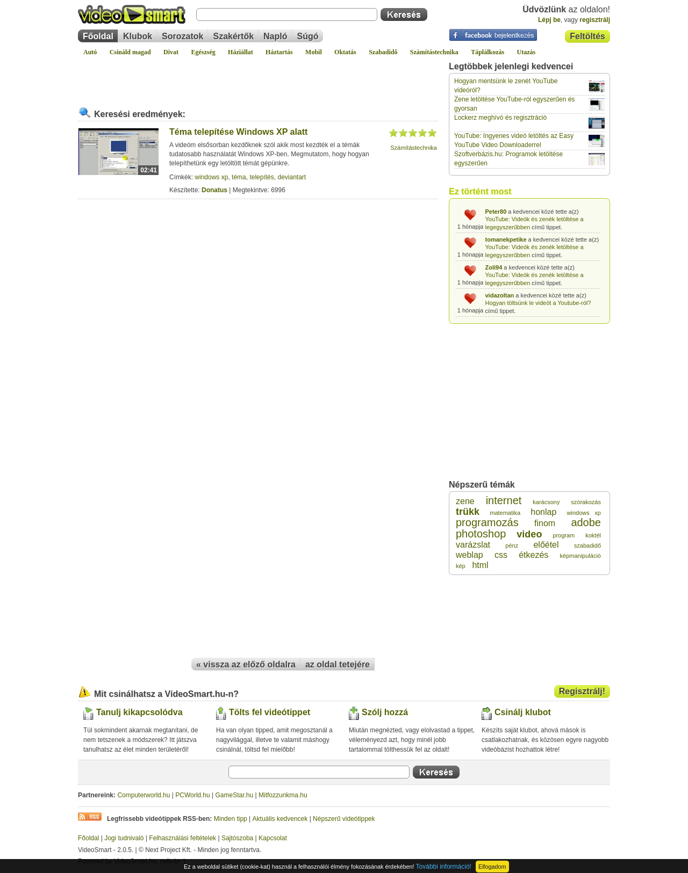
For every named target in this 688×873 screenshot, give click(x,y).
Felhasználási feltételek (182, 838)
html (480, 565)
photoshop (481, 534)
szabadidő (587, 545)
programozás (487, 522)
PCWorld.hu (192, 795)
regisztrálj (594, 20)
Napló (275, 36)
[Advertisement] (258, 77)
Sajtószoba (237, 838)
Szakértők (233, 36)
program (564, 535)
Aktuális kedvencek (280, 819)
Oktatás (345, 52)
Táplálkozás (487, 52)
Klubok (137, 36)
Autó (90, 52)
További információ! (443, 866)
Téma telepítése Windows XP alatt (238, 131)
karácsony (546, 502)
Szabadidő (383, 52)
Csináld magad (130, 52)
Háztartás (279, 52)
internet (504, 500)
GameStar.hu (235, 795)
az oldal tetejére (337, 664)
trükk (467, 511)
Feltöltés (587, 36)
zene (465, 501)
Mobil (313, 52)
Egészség (203, 52)
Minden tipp (230, 819)
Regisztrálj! (582, 691)
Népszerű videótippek (344, 819)
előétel (545, 544)
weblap (469, 554)
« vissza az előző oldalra (246, 664)
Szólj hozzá (385, 712)
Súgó (308, 36)
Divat (170, 52)
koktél (593, 535)
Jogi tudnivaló (124, 838)
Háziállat (240, 52)
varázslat (473, 544)
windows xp (211, 177)
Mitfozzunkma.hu (283, 795)
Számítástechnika (434, 52)
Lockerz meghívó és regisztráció (500, 117)
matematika (505, 513)
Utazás (526, 52)
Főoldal (98, 36)
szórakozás (586, 502)
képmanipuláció (580, 555)
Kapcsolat (273, 838)
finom (544, 523)
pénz (511, 545)
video (529, 534)
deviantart (291, 177)
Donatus (214, 190)
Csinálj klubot (522, 712)
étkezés (533, 554)
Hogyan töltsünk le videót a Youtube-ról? (538, 303)
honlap (543, 511)
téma (239, 177)
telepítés (261, 177)
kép (460, 566)
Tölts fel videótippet (269, 712)
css (500, 554)
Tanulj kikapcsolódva (139, 712)
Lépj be (549, 20)
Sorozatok (182, 36)
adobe (586, 522)
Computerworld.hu (143, 795)
